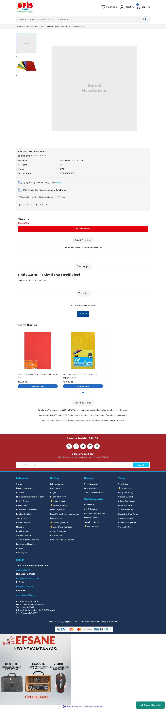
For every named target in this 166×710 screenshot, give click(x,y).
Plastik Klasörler (23, 523)
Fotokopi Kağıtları (24, 515)
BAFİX (62, 169)
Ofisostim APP (56, 536)
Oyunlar (19, 549)
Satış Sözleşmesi (125, 519)
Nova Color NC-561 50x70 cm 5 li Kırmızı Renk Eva (37, 376)
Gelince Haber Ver (83, 229)
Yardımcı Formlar (125, 511)
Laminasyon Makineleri (26, 545)
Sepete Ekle (37, 386)
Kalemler (20, 493)
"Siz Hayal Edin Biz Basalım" (62, 541)
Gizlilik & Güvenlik (125, 498)
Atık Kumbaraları (23, 536)
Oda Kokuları (21, 506)
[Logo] (25, 7)
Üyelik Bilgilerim (91, 485)
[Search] (83, 19)
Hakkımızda (55, 489)
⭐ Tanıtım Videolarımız (60, 506)
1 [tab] (83, 393)
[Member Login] (125, 7)
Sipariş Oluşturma (58, 532)
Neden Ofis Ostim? (58, 498)
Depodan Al (89, 506)
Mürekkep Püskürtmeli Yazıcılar (30, 498)
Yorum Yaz (83, 314)
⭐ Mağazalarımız (58, 502)
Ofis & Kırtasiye (90, 510)
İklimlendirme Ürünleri (25, 489)
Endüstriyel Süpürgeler (26, 511)
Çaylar (19, 485)
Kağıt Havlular (22, 532)
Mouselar (20, 528)
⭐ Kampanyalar (91, 527)
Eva (61, 165)
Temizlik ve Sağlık (91, 523)
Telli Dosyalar (22, 519)
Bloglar (53, 493)
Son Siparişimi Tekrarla (94, 493)
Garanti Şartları (125, 528)
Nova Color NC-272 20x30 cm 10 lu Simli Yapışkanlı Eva (80, 376)
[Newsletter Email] (83, 466)
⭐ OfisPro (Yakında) (59, 523)
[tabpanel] (37, 360)
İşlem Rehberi (56, 519)
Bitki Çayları (21, 553)
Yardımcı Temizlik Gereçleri (28, 541)
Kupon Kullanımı (125, 506)
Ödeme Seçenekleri (127, 502)
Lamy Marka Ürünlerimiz (94, 514)
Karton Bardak (22, 502)
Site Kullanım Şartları (127, 523)
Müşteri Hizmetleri (150, 705)
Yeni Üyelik (123, 485)
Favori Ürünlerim (91, 489)
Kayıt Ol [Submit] (141, 466)
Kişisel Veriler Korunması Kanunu (64, 515)
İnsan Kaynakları (57, 511)
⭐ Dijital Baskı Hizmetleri (61, 528)
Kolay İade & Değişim (127, 493)
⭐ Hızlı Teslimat (125, 489)
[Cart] (142, 7)
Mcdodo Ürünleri (91, 519)
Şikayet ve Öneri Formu (128, 515)
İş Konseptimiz (56, 485)
